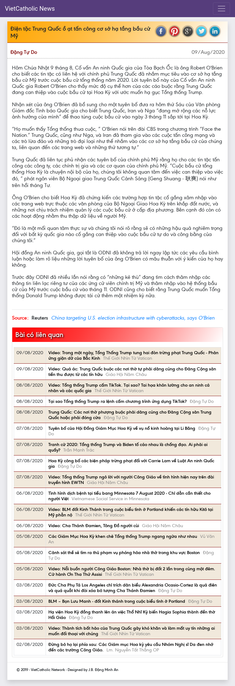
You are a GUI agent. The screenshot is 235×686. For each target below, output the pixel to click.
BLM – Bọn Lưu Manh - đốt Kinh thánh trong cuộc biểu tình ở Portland (116, 601)
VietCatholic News (30, 8)
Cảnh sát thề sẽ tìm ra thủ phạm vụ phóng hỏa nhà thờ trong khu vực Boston (124, 552)
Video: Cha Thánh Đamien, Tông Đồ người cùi (93, 525)
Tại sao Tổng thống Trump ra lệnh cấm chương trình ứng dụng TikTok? (117, 401)
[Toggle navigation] (221, 8)
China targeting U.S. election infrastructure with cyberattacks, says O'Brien (132, 318)
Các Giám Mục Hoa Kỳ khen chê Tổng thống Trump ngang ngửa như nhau (122, 536)
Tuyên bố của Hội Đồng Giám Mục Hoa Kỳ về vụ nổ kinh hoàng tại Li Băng (121, 428)
